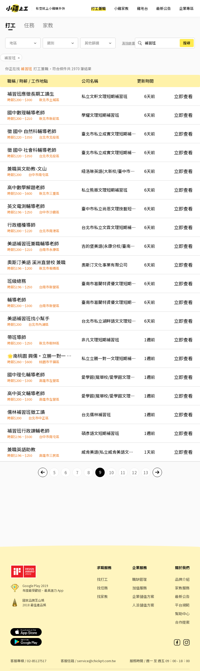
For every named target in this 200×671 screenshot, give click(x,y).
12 (134, 472)
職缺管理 (139, 579)
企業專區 (186, 8)
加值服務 (139, 587)
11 (123, 472)
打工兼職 (98, 8)
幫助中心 (182, 613)
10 (111, 472)
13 (145, 472)
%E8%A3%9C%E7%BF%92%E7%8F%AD (162, 43)
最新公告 (163, 8)
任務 (29, 25)
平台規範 (182, 605)
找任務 (102, 587)
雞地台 (142, 8)
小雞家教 (121, 8)
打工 (10, 25)
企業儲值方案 (143, 596)
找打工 (102, 579)
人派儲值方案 (143, 605)
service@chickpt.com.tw (96, 660)
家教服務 (182, 587)
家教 (48, 25)
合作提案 (182, 622)
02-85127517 (36, 660)
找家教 (102, 596)
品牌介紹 (182, 579)
